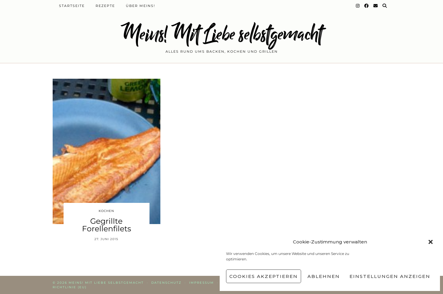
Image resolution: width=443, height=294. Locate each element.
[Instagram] (358, 6)
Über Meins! (140, 6)
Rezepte (105, 6)
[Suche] (384, 6)
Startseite (72, 6)
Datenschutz (166, 283)
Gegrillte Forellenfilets (106, 224)
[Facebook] (366, 6)
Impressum (201, 283)
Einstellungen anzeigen (389, 276)
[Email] (375, 6)
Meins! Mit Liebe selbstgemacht (221, 34)
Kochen (106, 211)
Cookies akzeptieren (263, 276)
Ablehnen (323, 276)
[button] (431, 242)
